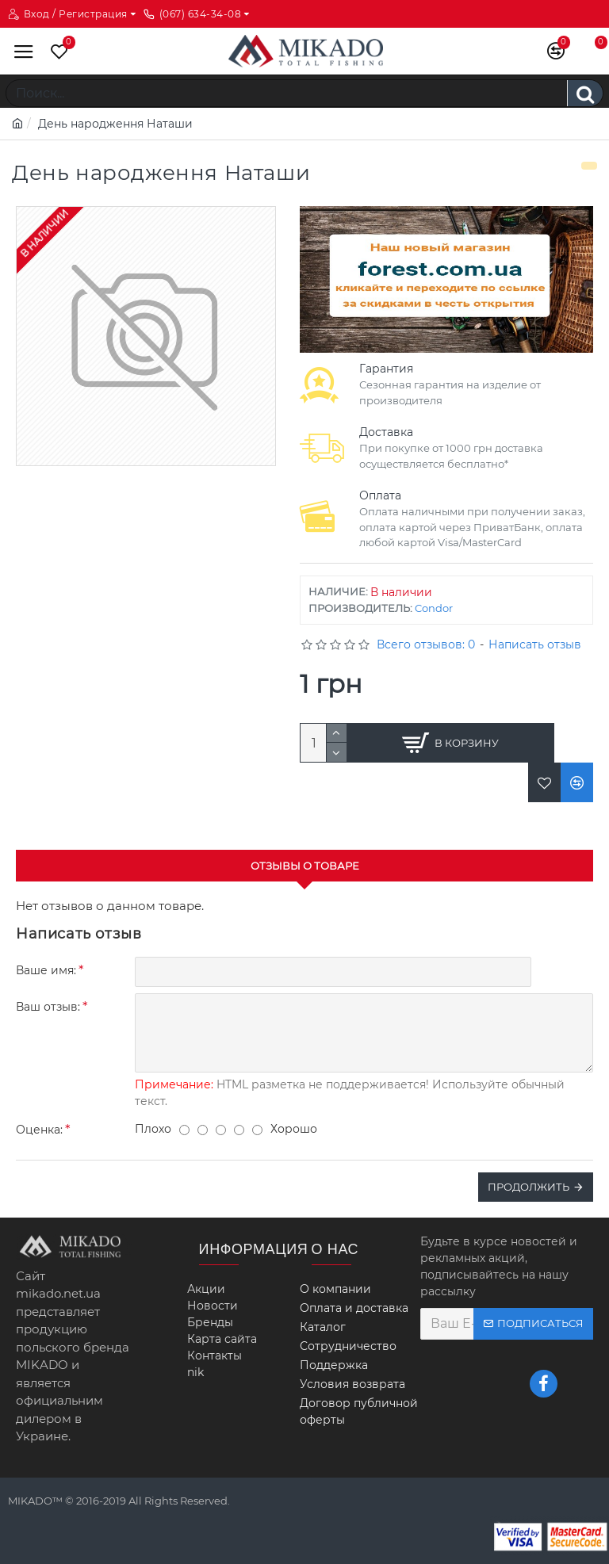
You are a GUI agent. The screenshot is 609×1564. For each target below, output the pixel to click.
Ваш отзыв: (48, 1007)
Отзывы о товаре (305, 865)
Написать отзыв (534, 644)
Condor (434, 608)
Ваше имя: (46, 970)
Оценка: (39, 1129)
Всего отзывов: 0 (426, 644)
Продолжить (528, 1186)
